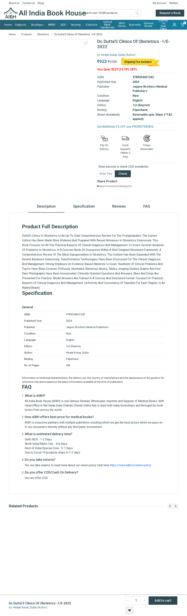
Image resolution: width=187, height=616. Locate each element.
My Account (159, 3)
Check (123, 173)
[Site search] (107, 13)
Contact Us (28, 3)
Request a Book (170, 13)
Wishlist (173, 3)
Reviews (119, 206)
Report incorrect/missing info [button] (114, 186)
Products (26, 34)
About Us (14, 3)
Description (46, 206)
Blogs (41, 3)
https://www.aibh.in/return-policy (130, 465)
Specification (84, 206)
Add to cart (163, 600)
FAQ (146, 206)
